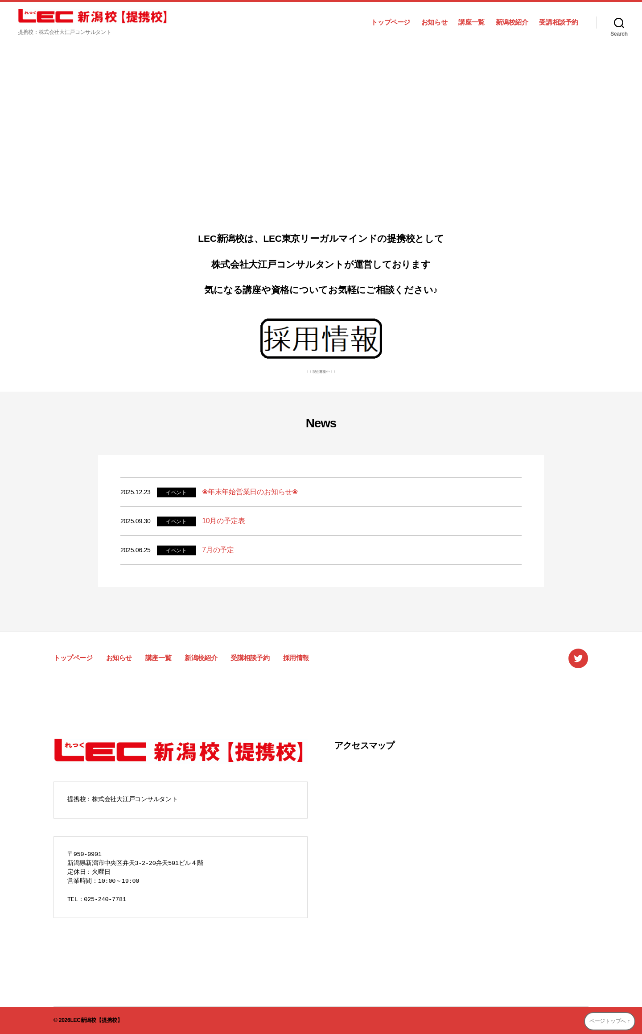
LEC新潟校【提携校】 (96, 1020)
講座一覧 (471, 22)
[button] (14, 134)
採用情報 (296, 658)
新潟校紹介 (512, 22)
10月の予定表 (223, 521)
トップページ (390, 22)
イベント (176, 492)
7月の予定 (218, 550)
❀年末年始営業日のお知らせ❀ (250, 492)
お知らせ (434, 22)
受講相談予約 (558, 22)
